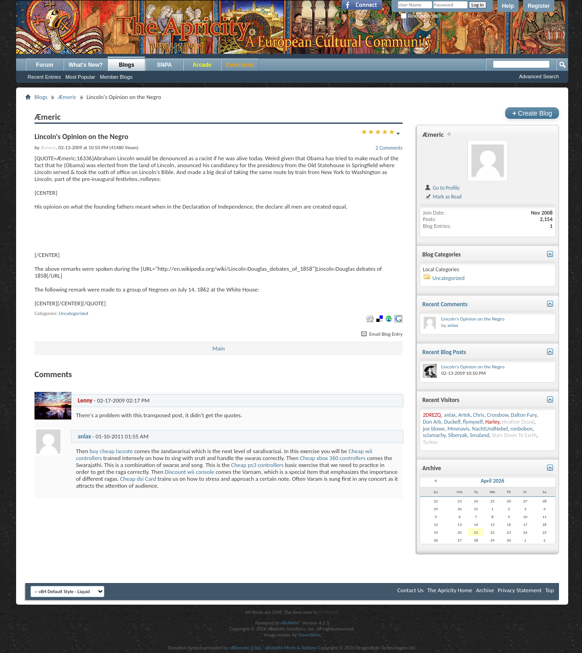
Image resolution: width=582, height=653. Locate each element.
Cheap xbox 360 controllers (333, 458)
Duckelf (452, 422)
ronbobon (522, 429)
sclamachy (434, 435)
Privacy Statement (520, 590)
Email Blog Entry (381, 334)
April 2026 (492, 481)
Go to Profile (442, 188)
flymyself (473, 422)
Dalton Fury (523, 415)
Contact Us (411, 590)
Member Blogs (116, 77)
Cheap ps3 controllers (257, 464)
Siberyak (457, 435)
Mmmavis (458, 429)
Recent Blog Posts (444, 352)
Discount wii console (189, 471)
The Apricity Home (450, 590)
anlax (84, 436)
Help (508, 6)
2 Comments (389, 148)
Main (218, 348)
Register (539, 6)
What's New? (86, 65)
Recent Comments (444, 304)
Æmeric (67, 96)
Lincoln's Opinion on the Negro (472, 319)
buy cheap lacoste (111, 451)
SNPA (164, 65)
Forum (44, 65)
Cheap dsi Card (138, 478)
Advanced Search (539, 76)
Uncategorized (73, 313)
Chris (478, 415)
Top (549, 590)
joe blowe (434, 429)
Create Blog (532, 113)
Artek (464, 415)
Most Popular (80, 77)
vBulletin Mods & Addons (291, 648)
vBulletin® (291, 623)
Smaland (479, 435)
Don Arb (432, 422)
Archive (485, 590)
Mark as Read (442, 196)
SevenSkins (309, 635)
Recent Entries (44, 77)
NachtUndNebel (490, 429)
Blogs (126, 65)
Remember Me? (421, 16)
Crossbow (497, 415)
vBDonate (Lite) (245, 648)
